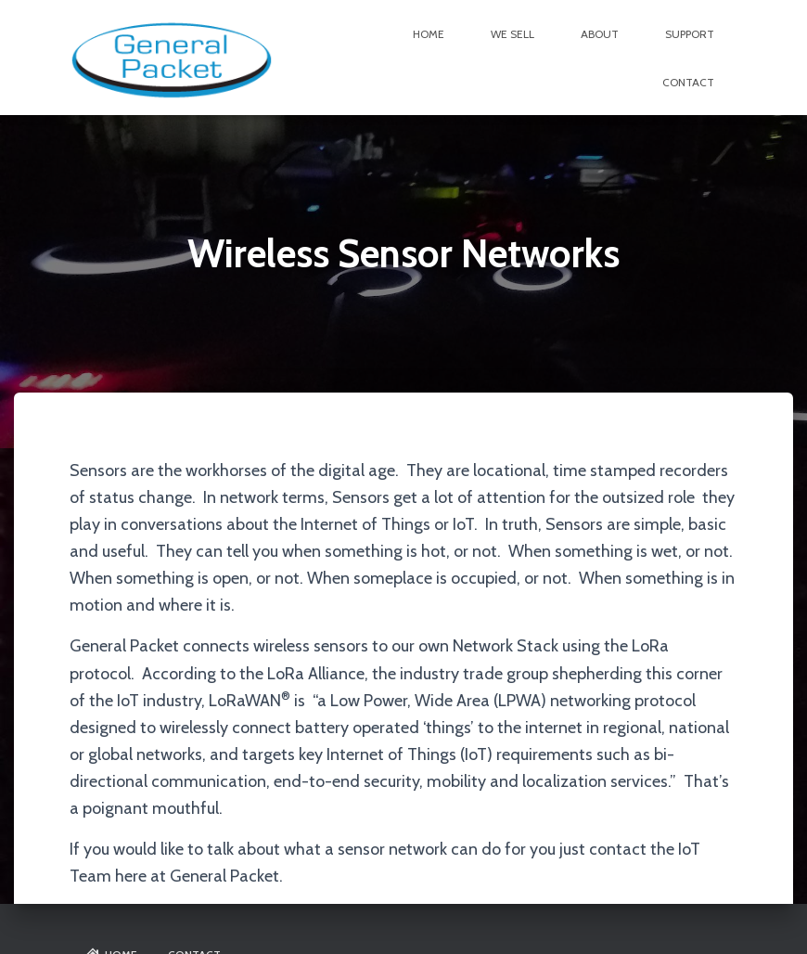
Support (689, 34)
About (600, 34)
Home (428, 34)
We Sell (512, 34)
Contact (688, 82)
